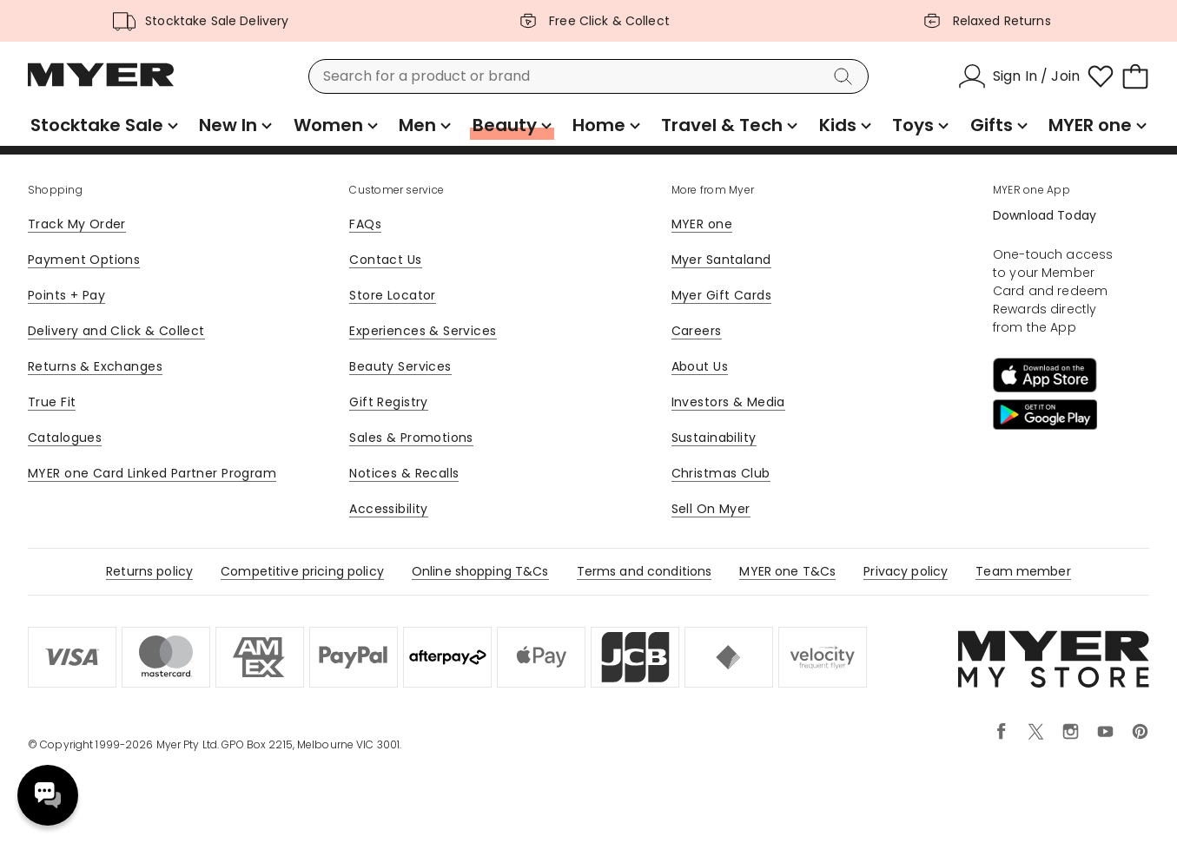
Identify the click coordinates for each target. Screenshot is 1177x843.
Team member (1023, 571)
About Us (699, 366)
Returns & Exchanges (95, 366)
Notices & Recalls (404, 473)
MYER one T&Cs (787, 571)
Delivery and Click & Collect (116, 330)
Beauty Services (400, 366)
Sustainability (714, 437)
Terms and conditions (644, 571)
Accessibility (388, 508)
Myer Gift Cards (721, 295)
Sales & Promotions (411, 437)
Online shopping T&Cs (480, 571)
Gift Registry (388, 402)
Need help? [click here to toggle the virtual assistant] (47, 795)
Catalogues (65, 437)
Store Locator (392, 295)
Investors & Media (728, 402)
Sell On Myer (711, 508)
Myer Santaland (721, 259)
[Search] (846, 76)
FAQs (365, 224)
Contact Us (385, 259)
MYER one (701, 224)
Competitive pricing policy (302, 571)
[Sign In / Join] (1019, 76)
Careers (696, 330)
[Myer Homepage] (101, 84)
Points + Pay (66, 295)
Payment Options (84, 259)
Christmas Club (720, 473)
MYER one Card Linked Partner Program (152, 473)
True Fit (52, 402)
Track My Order (77, 224)
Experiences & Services (422, 330)
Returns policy (149, 571)
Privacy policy (905, 571)
